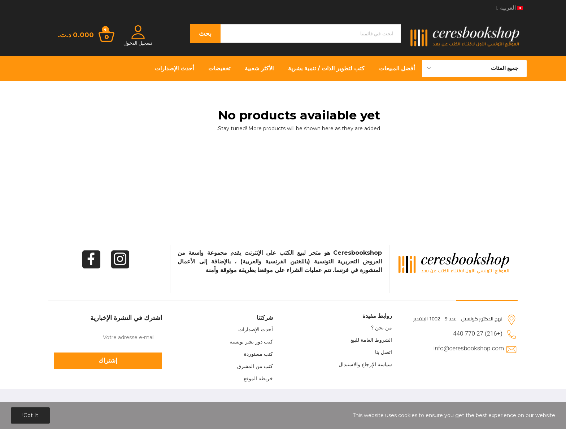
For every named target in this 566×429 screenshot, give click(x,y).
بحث (205, 34)
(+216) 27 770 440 (477, 333)
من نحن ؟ (381, 327)
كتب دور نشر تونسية (251, 341)
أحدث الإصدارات (255, 329)
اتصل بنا (383, 352)
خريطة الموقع (258, 378)
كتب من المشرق (255, 366)
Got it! (30, 415)
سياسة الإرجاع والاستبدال (365, 364)
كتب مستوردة (258, 354)
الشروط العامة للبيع (371, 340)
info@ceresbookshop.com (469, 348)
